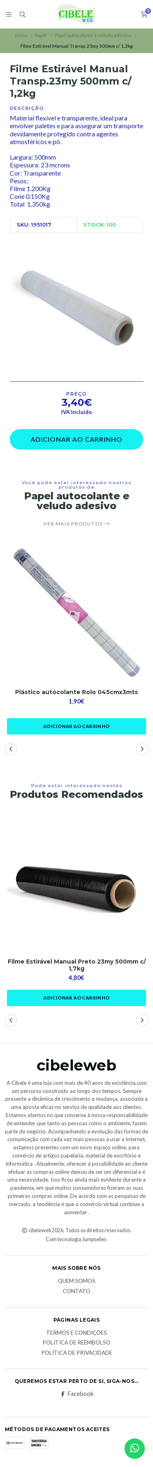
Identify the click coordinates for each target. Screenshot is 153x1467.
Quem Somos (76, 1281)
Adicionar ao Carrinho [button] (76, 726)
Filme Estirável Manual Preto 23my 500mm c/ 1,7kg (77, 965)
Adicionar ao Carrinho (76, 439)
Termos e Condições (76, 1333)
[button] (11, 749)
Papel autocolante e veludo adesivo (93, 35)
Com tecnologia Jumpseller (76, 1239)
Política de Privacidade (76, 1353)
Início (21, 35)
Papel (41, 35)
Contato (76, 1291)
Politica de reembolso (76, 1343)
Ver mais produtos (76, 523)
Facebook (76, 1394)
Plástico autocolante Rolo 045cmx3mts (76, 692)
